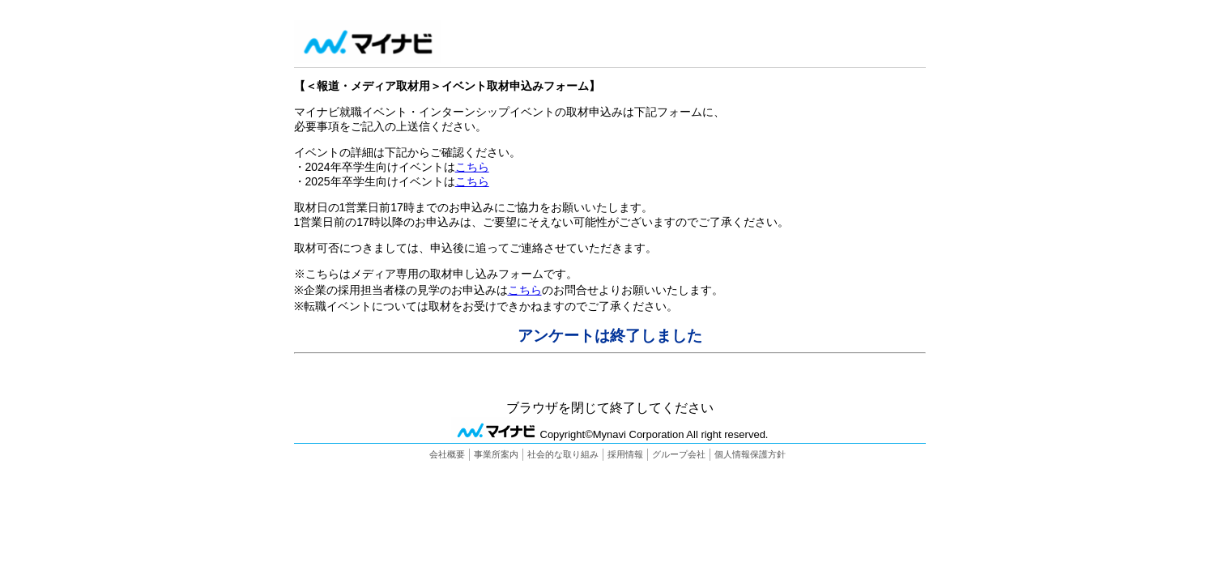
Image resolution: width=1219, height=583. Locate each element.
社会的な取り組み (563, 454)
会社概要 (447, 454)
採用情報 (625, 454)
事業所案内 (496, 454)
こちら (472, 166)
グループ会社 (678, 454)
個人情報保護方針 (750, 454)
